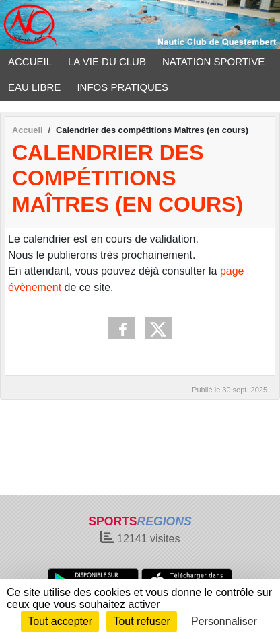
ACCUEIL (30, 61)
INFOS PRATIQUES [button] (122, 87)
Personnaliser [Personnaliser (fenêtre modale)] (224, 621)
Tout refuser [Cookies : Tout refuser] (141, 621)
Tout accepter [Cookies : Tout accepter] (60, 621)
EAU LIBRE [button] (34, 87)
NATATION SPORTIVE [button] (213, 61)
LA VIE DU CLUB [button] (107, 61)
